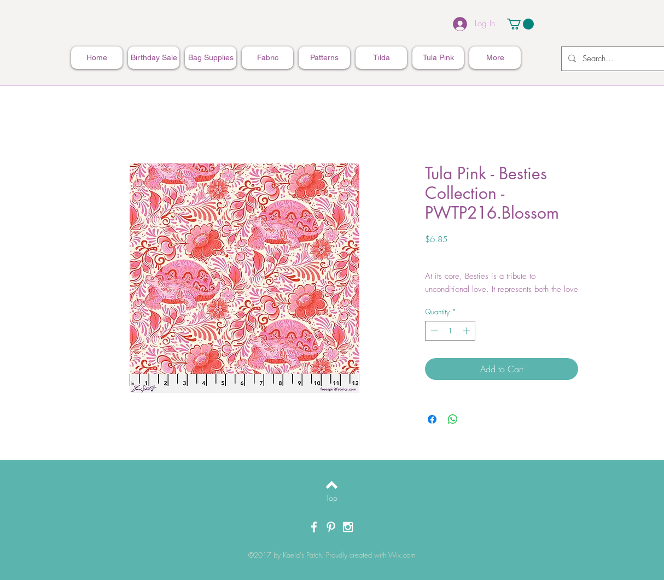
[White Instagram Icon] (348, 527)
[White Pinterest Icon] (331, 527)
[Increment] (467, 330)
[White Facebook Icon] (314, 527)
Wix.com (401, 555)
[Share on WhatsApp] (452, 419)
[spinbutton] (450, 330)
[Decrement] (433, 330)
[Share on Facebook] (432, 419)
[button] (520, 24)
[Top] (332, 498)
